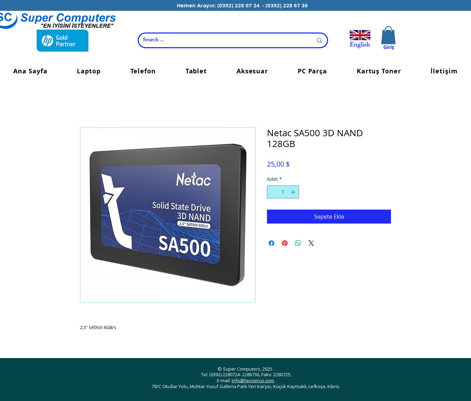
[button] (388, 35)
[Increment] (293, 192)
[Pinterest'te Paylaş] (285, 243)
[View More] (359, 38)
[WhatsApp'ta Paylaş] (298, 243)
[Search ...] (222, 40)
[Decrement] (272, 192)
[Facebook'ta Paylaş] (271, 243)
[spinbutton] (283, 192)
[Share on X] (311, 243)
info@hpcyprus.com (253, 380)
